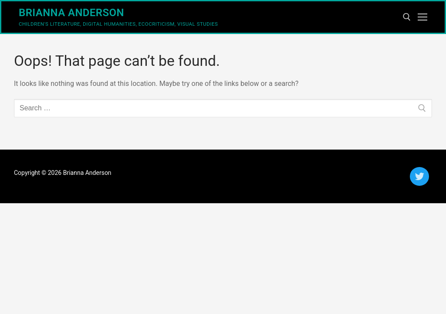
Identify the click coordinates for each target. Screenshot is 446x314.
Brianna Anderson (71, 13)
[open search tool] (407, 17)
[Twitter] (419, 176)
